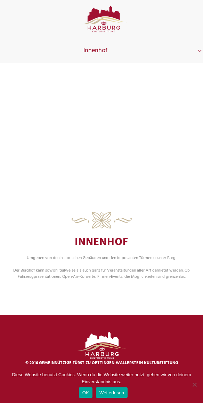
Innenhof (95, 51)
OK (85, 392)
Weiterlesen (111, 392)
